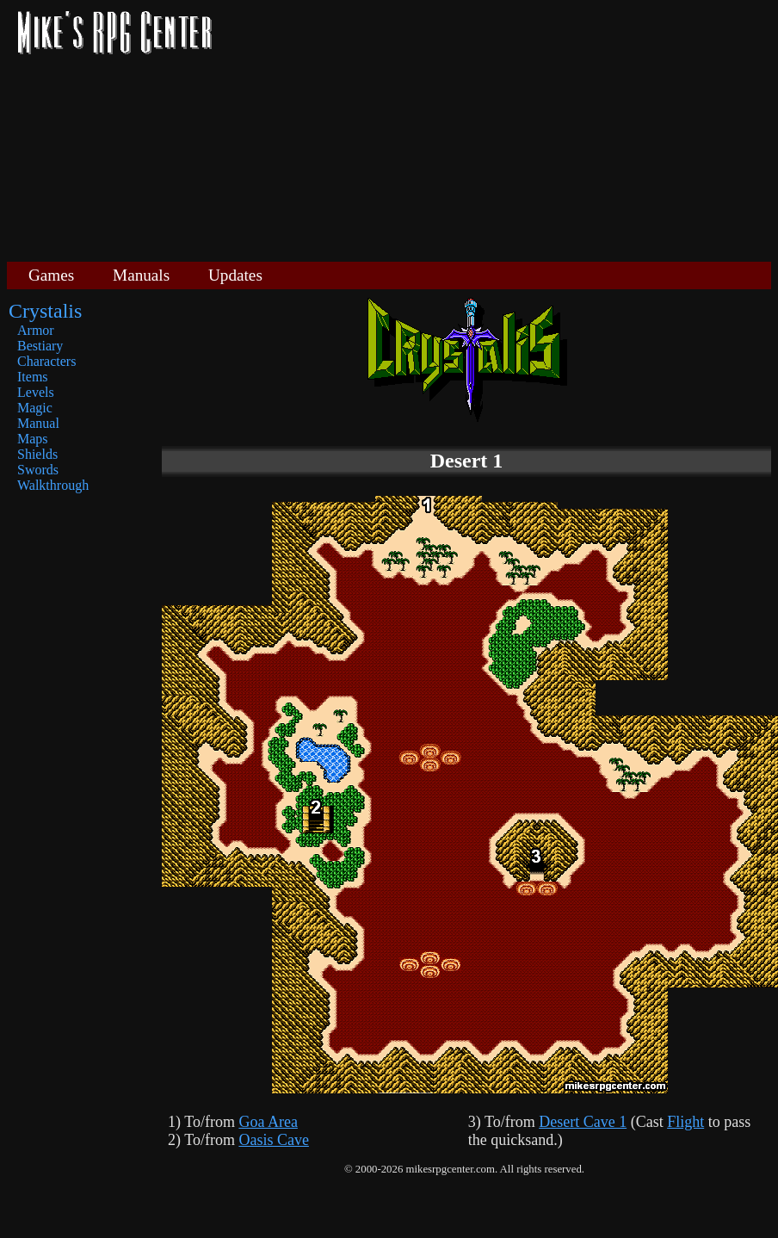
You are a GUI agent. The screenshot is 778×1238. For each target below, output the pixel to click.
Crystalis (45, 311)
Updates (235, 275)
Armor (35, 330)
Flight (685, 1121)
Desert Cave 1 (583, 1121)
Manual (38, 423)
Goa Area (267, 1121)
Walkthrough (53, 485)
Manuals (141, 275)
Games (51, 275)
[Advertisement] (498, 129)
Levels (35, 392)
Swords (38, 469)
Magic (34, 407)
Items (32, 376)
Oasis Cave (273, 1139)
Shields (37, 454)
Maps (32, 438)
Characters (46, 361)
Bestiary (40, 345)
